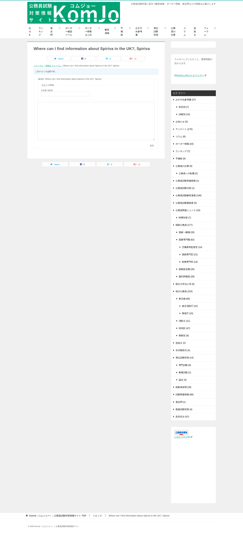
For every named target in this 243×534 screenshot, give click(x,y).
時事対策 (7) (185, 217)
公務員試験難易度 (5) (186, 203)
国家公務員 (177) (184, 225)
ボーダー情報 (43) (185, 144)
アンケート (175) (184, 129)
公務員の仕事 (173, 31)
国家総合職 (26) (187, 269)
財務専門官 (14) (190, 262)
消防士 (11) (184, 321)
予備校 (122, 31)
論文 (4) (183, 380)
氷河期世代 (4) (183, 350)
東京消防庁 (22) (190, 306)
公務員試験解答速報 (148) (189, 195)
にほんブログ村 (183, 437)
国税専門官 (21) (190, 254)
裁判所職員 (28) (187, 276)
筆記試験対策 (156, 31)
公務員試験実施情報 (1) (187, 180)
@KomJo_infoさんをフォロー (190, 75)
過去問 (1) (181, 402)
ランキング (41, 31)
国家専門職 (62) (187, 239)
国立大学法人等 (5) (185, 284)
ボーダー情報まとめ (88, 31)
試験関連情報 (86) (185, 394)
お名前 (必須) (47, 90)
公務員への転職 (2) (188, 173)
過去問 (51, 31)
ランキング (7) (183, 151)
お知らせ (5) (182, 121)
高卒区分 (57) (182, 416)
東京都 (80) (184, 298)
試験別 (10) (184, 114)
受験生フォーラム (53, 66)
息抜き (195, 31)
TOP (57, 515)
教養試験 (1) (185, 372)
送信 (152, 145)
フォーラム (206, 31)
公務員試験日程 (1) (185, 188)
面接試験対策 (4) (184, 409)
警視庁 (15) (187, 313)
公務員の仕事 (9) (184, 166)
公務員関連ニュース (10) (188, 210)
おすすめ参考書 (138, 31)
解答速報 (107, 31)
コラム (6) (181, 136)
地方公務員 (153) (184, 291)
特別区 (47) (184, 328)
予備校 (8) (181, 158)
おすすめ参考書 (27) (186, 99)
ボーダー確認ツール (68, 31)
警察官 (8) (184, 335)
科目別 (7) (184, 107)
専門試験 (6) (185, 365)
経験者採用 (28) (183, 387)
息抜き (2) (181, 343)
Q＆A (30, 31)
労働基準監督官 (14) (192, 247)
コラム (185, 31)
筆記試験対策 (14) (185, 357)
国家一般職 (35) (187, 232)
